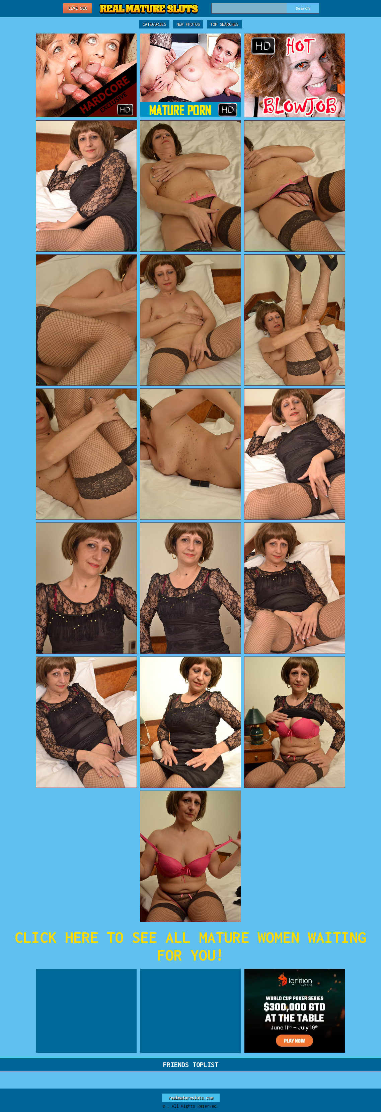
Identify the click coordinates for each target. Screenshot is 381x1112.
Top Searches (224, 24)
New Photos (188, 24)
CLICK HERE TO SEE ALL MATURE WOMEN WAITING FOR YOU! (190, 946)
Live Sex (77, 8)
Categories (154, 24)
